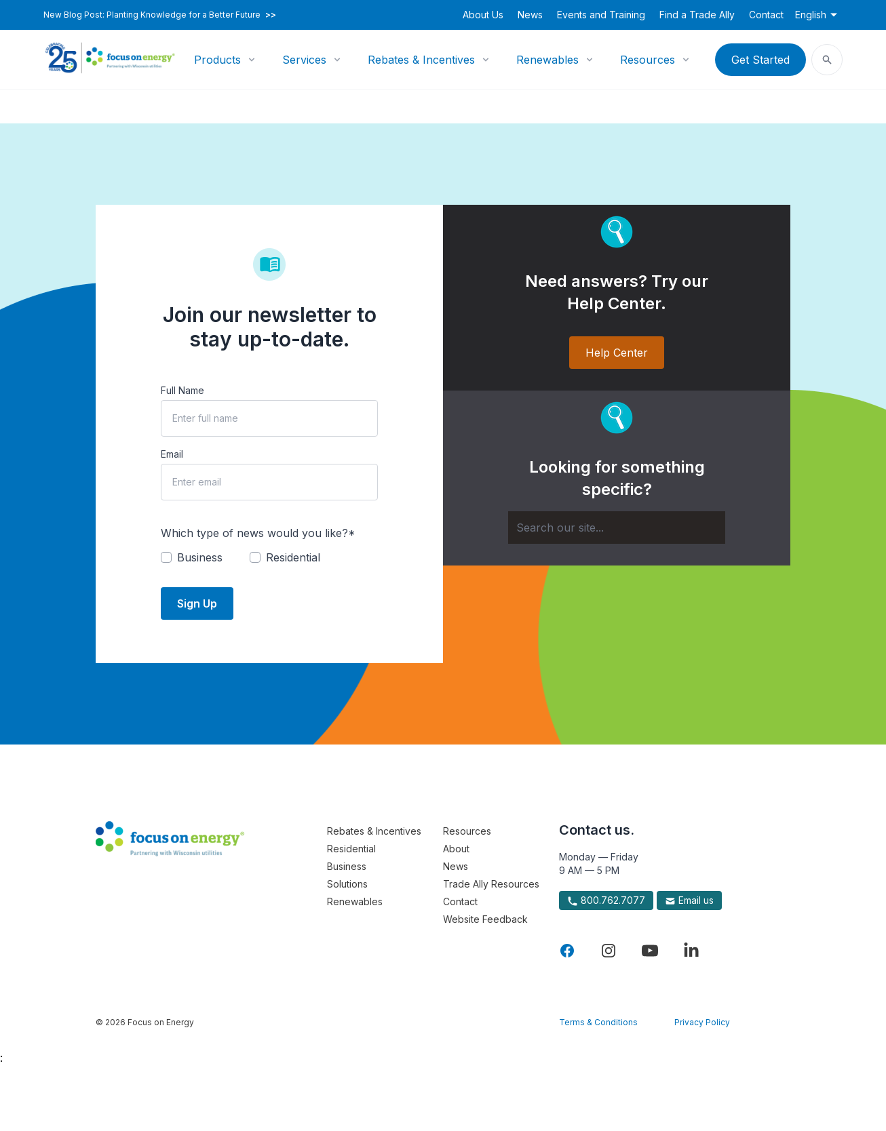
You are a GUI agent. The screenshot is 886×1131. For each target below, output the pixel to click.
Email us (689, 900)
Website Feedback (485, 919)
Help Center (616, 352)
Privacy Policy (702, 1022)
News (530, 14)
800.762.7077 (606, 900)
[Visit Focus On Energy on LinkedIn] (691, 950)
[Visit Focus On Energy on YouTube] (650, 950)
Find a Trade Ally (697, 14)
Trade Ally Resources (491, 884)
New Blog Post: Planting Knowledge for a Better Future (159, 15)
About (456, 848)
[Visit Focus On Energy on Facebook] (567, 950)
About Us (483, 14)
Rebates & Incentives (421, 59)
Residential (351, 848)
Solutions (347, 884)
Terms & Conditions (598, 1022)
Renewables (547, 59)
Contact (766, 14)
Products (217, 59)
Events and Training (601, 14)
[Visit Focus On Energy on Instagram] (608, 950)
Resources (647, 59)
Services (304, 59)
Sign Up (197, 603)
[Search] (616, 527)
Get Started (760, 59)
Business (346, 866)
